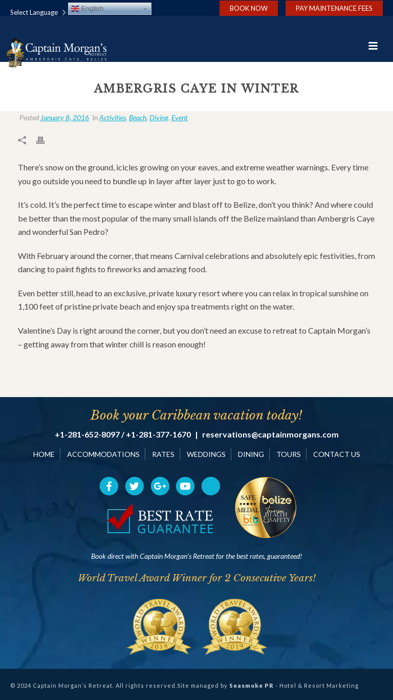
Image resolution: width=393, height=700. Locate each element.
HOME (44, 454)
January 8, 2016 (64, 117)
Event (179, 117)
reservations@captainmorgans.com (270, 434)
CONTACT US (336, 454)
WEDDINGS (206, 454)
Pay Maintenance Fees (334, 8)
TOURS (288, 454)
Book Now (249, 8)
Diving (158, 117)
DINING (251, 454)
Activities (112, 117)
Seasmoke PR (251, 685)
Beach (137, 117)
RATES (163, 454)
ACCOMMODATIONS (103, 454)
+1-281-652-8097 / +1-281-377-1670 (123, 434)
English (87, 9)
